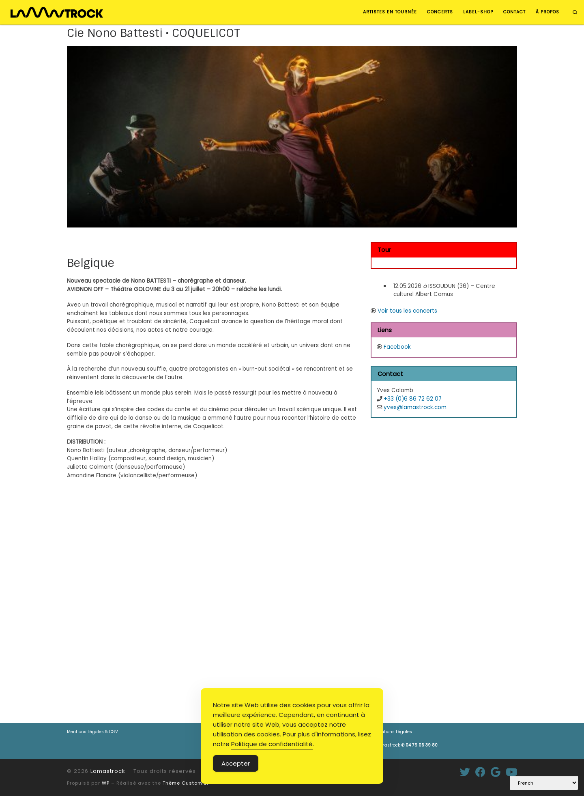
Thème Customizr (186, 783)
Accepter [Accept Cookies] (235, 763)
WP (106, 783)
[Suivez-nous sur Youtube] (511, 772)
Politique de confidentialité (272, 744)
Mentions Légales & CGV (92, 732)
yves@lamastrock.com (415, 407)
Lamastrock (406, 745)
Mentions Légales (393, 732)
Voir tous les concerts (407, 311)
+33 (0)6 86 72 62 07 (413, 399)
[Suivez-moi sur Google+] (495, 772)
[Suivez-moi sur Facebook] (480, 772)
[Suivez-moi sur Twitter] (465, 772)
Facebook (397, 347)
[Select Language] (544, 783)
